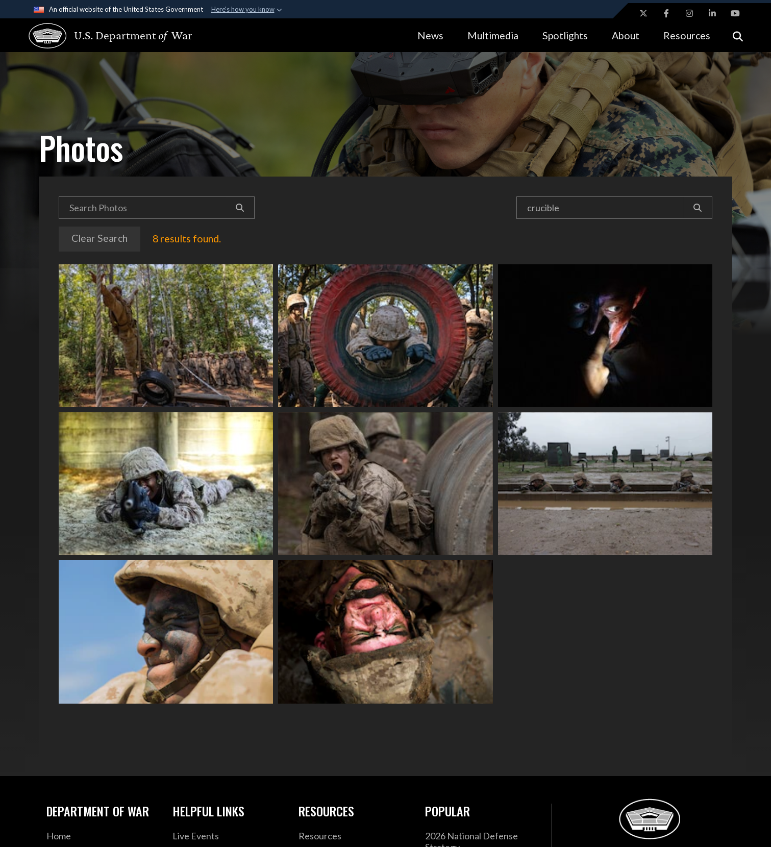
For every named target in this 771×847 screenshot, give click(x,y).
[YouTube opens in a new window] (735, 13)
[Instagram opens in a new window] (689, 13)
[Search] (240, 207)
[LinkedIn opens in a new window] (712, 13)
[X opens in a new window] (643, 13)
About (625, 35)
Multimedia (492, 35)
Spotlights (565, 35)
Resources (686, 35)
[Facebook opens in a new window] (666, 13)
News (430, 35)
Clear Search (99, 238)
